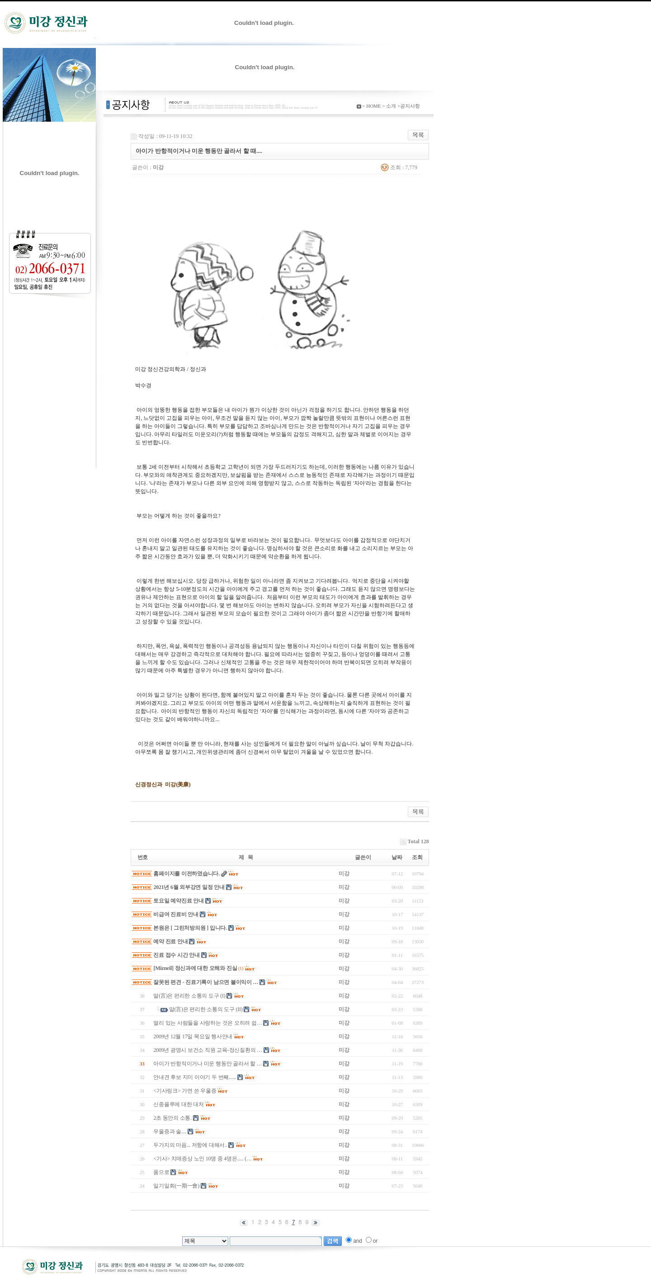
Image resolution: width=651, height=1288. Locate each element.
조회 (417, 857)
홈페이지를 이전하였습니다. (186, 873)
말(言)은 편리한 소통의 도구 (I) (189, 996)
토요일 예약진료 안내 (178, 901)
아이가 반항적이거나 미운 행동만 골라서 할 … (207, 1063)
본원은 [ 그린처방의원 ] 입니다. (189, 928)
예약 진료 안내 (170, 941)
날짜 (397, 857)
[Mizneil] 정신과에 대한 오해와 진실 (195, 968)
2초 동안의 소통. (172, 1118)
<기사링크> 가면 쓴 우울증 (184, 1091)
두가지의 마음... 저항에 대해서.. (190, 1145)
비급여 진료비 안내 (175, 914)
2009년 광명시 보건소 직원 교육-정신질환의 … (207, 1050)
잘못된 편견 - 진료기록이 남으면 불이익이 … (205, 982)
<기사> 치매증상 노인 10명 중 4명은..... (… (202, 1158)
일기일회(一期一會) (176, 1186)
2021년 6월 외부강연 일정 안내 (188, 887)
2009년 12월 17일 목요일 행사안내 (192, 1036)
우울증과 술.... (169, 1131)
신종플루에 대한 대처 (178, 1104)
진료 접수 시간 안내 (176, 955)
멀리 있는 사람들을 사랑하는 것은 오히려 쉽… (207, 1023)
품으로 (161, 1172)
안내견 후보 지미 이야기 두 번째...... (194, 1077)
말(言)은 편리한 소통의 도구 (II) (206, 1009)
